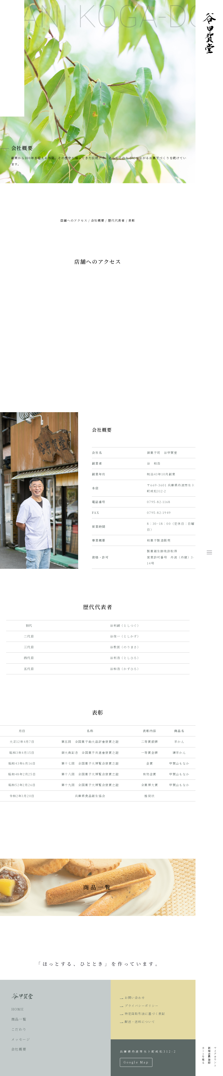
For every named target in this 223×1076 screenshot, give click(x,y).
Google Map (136, 1062)
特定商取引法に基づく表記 (145, 1013)
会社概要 (98, 220)
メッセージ (20, 1039)
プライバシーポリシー (142, 1005)
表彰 (131, 220)
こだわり (19, 1029)
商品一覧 (19, 1019)
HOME (17, 1009)
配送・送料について (140, 1021)
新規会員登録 (209, 1055)
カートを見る (203, 1055)
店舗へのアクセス (73, 220)
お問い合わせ (135, 997)
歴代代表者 (116, 220)
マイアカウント (215, 1056)
